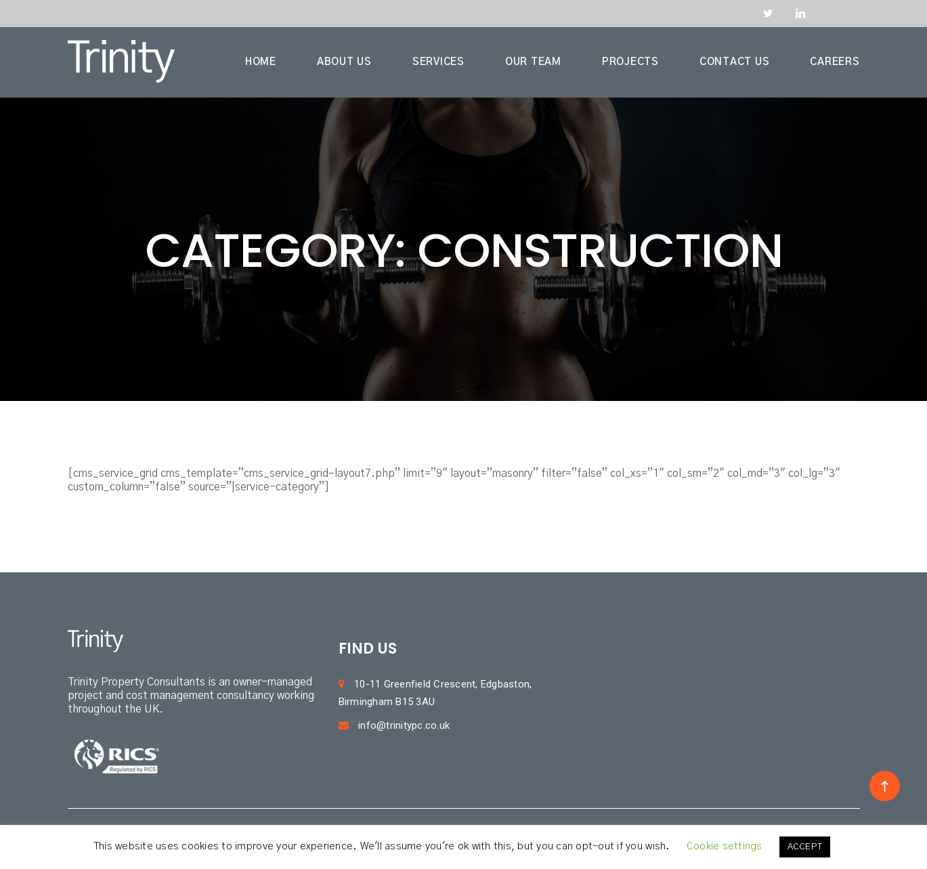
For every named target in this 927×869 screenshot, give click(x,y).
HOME (260, 62)
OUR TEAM (533, 62)
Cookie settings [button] (724, 846)
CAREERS (834, 62)
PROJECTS (630, 62)
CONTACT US (734, 62)
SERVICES (438, 62)
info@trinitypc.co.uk (394, 725)
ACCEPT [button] (805, 847)
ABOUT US (344, 62)
